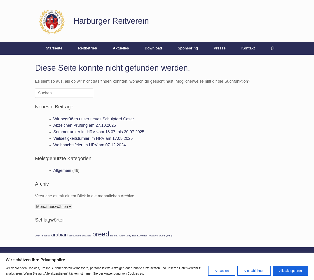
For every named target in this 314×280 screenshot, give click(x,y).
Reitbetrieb (87, 48)
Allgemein (62, 170)
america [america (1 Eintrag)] (46, 235)
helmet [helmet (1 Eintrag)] (113, 235)
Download (153, 48)
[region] (157, 266)
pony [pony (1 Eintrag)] (128, 235)
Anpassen (222, 271)
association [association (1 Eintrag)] (75, 235)
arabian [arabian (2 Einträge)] (59, 235)
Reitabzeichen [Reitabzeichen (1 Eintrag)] (140, 235)
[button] (272, 48)
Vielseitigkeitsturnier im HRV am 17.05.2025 (93, 138)
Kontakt (248, 48)
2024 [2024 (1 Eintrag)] (37, 235)
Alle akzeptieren (290, 271)
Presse (220, 48)
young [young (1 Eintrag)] (169, 235)
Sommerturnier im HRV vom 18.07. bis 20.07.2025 (98, 132)
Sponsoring (188, 48)
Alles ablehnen (254, 271)
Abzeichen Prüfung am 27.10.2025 (84, 125)
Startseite (54, 48)
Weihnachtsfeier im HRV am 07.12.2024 (89, 145)
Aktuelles (121, 48)
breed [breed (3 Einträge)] (100, 234)
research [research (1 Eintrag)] (153, 235)
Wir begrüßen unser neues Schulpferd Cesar (93, 119)
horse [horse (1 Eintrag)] (122, 235)
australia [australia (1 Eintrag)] (86, 235)
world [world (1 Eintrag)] (162, 235)
